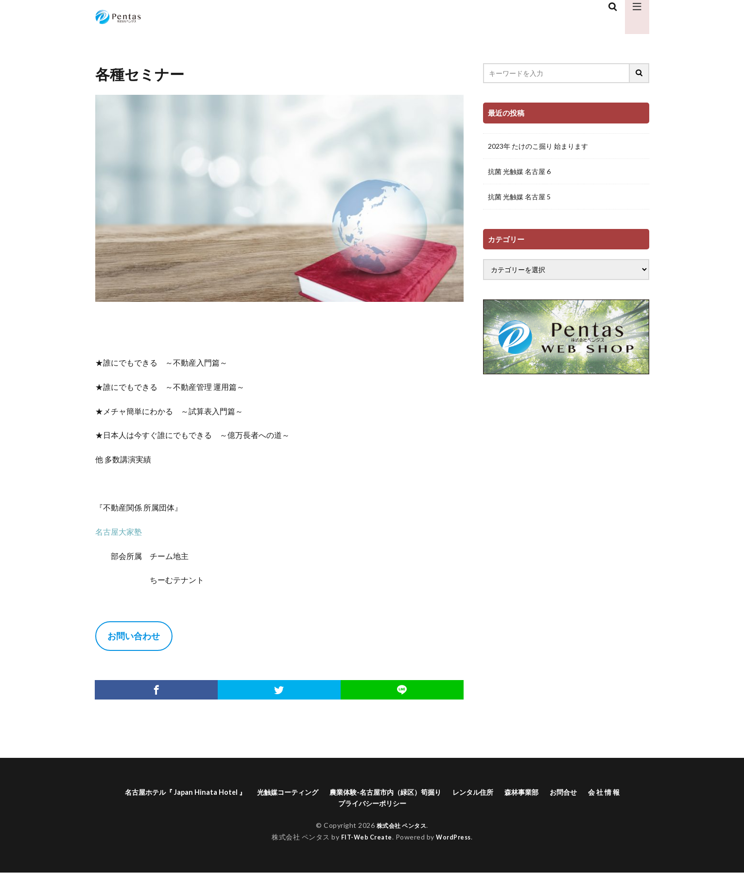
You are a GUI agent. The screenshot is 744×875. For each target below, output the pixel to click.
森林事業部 (562, 792)
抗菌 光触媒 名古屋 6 (519, 171)
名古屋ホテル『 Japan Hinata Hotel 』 (187, 792)
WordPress (456, 840)
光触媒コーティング (300, 792)
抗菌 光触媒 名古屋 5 (519, 196)
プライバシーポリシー (395, 805)
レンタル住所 (508, 792)
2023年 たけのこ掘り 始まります (538, 146)
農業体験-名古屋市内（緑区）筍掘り (410, 792)
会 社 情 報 (328, 805)
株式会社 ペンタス (401, 827)
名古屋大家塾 (118, 531)
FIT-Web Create (364, 840)
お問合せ (608, 792)
